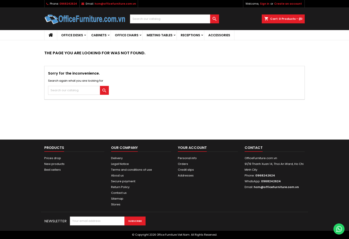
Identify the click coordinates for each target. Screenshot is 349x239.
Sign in (264, 4)
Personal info (187, 158)
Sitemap (117, 198)
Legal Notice (120, 164)
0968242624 (68, 4)
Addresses (186, 175)
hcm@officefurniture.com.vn (115, 4)
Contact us (119, 193)
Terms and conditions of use (131, 170)
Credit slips (186, 170)
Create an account (288, 4)
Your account (192, 147)
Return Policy (120, 187)
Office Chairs (126, 35)
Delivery (117, 158)
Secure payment (123, 181)
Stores (115, 204)
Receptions (190, 35)
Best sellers (52, 170)
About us (117, 175)
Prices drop (52, 158)
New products (54, 164)
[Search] (174, 18)
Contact (254, 147)
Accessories (219, 35)
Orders (183, 164)
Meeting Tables (159, 35)
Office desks (72, 35)
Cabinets (99, 35)
